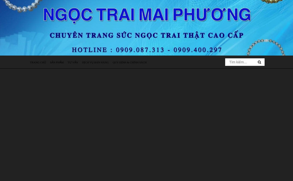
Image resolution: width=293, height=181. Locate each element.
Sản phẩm (57, 62)
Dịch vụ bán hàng (95, 62)
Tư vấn (73, 62)
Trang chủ (38, 62)
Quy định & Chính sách (130, 62)
